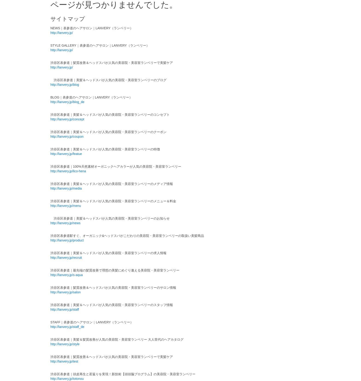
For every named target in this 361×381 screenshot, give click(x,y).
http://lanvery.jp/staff (64, 309)
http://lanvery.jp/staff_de (67, 327)
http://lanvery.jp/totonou (67, 379)
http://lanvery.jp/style (65, 344)
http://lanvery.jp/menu (65, 206)
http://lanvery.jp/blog (64, 84)
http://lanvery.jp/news (65, 223)
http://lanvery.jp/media (66, 188)
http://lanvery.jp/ (61, 33)
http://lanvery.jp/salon (65, 292)
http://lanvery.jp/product (67, 240)
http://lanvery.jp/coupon (67, 136)
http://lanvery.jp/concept (67, 119)
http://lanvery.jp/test (64, 361)
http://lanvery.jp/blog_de (67, 102)
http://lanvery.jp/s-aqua (66, 275)
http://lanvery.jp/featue (66, 154)
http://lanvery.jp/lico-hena (68, 171)
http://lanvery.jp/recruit (66, 257)
